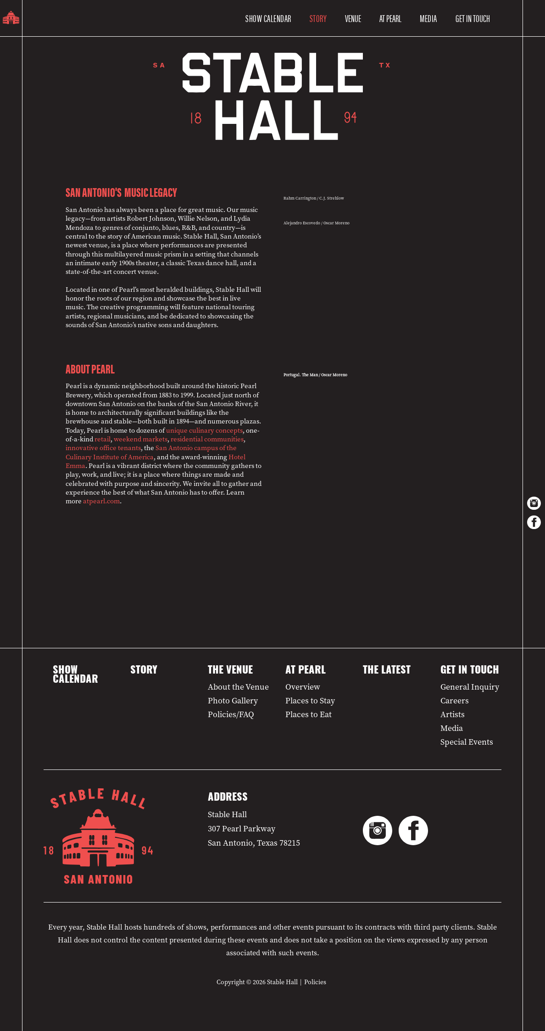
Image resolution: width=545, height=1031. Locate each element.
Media (428, 18)
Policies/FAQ (231, 714)
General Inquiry (469, 686)
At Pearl (305, 671)
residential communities (207, 439)
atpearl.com (101, 501)
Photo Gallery (233, 700)
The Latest (387, 671)
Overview (302, 686)
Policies (315, 982)
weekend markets (140, 439)
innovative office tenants (103, 447)
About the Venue (238, 686)
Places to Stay (310, 700)
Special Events (466, 742)
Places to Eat (308, 714)
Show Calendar (268, 18)
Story (318, 18)
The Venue (230, 671)
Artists (452, 714)
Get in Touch (469, 671)
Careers (454, 700)
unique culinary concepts (204, 430)
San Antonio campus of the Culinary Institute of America (151, 452)
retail (103, 439)
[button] (353, 18)
